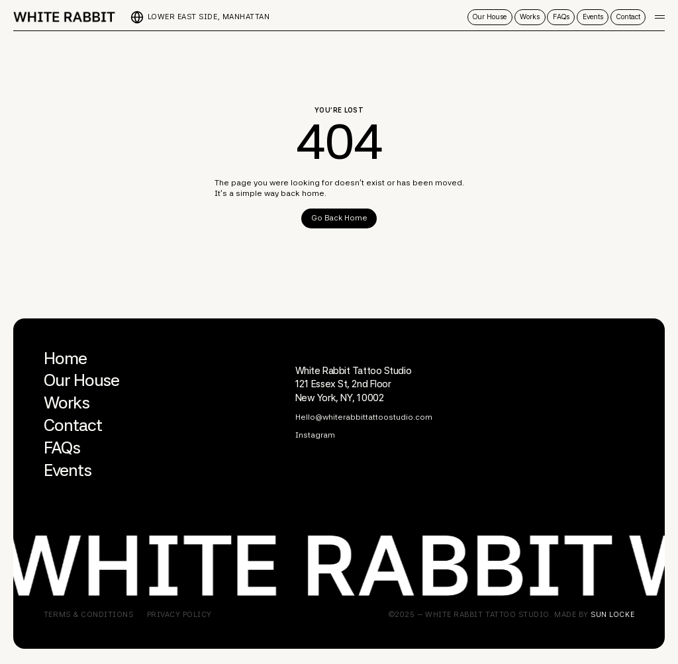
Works (66, 402)
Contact (73, 425)
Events (67, 470)
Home (65, 358)
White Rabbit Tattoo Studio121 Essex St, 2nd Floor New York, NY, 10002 (353, 384)
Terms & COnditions (89, 614)
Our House (81, 380)
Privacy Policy (179, 614)
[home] (64, 17)
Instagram (315, 435)
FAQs (62, 447)
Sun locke (612, 614)
